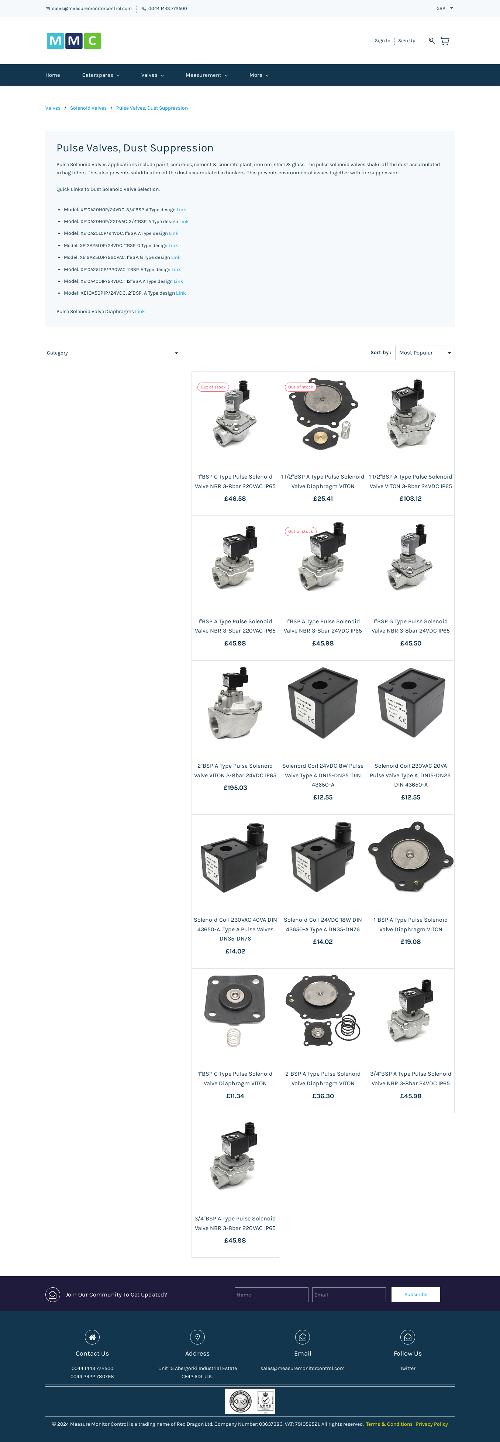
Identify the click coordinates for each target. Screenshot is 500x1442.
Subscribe (415, 1290)
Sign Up (406, 38)
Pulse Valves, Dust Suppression (152, 103)
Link (181, 204)
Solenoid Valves (88, 103)
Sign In (382, 38)
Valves (53, 103)
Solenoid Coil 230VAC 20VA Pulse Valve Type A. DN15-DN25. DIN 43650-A (405, 770)
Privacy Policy (432, 1419)
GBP (441, 8)
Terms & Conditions (389, 1419)
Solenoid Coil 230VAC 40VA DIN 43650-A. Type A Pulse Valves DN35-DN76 (205, 924)
